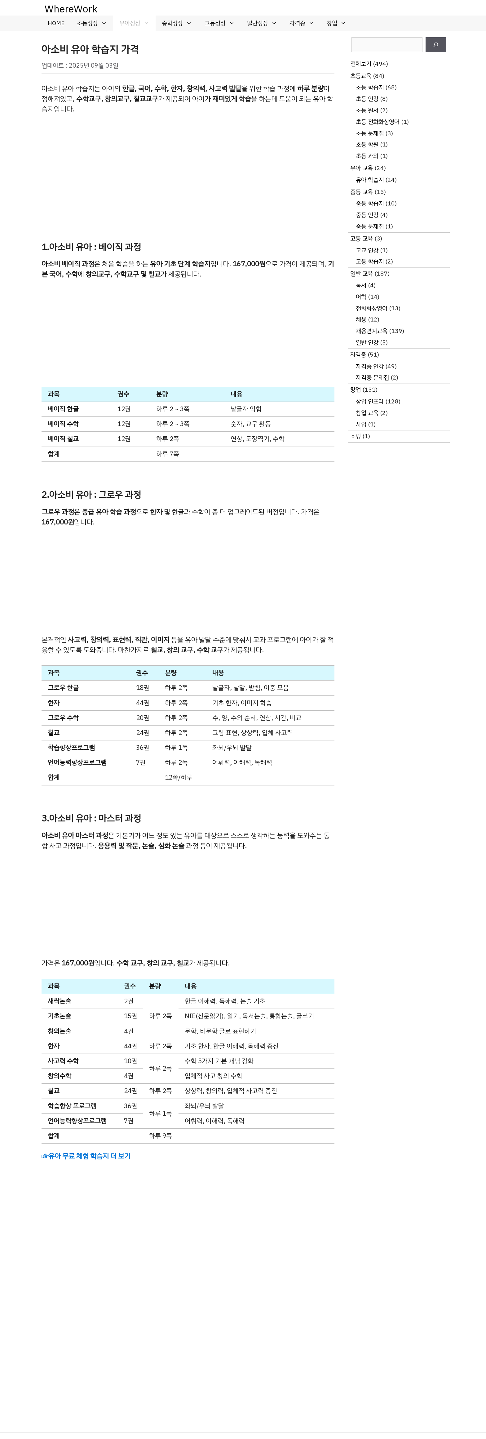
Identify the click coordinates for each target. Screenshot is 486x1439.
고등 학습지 (370, 261)
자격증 (304, 23)
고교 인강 (367, 250)
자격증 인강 (370, 366)
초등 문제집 (370, 133)
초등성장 (95, 23)
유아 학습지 (370, 179)
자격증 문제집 (372, 377)
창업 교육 (367, 412)
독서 (361, 285)
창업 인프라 (370, 401)
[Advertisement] (188, 167)
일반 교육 (361, 273)
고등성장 (223, 23)
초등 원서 (367, 110)
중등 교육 (361, 191)
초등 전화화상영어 (378, 121)
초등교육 (360, 75)
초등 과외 (367, 155)
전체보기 (360, 63)
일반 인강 (367, 342)
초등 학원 (367, 144)
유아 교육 (361, 168)
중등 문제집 (370, 226)
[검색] (436, 44)
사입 (361, 424)
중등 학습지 (370, 203)
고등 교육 (361, 238)
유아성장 (137, 23)
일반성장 (265, 23)
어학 (361, 296)
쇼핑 (355, 436)
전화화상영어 (371, 308)
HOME (56, 23)
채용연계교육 (371, 330)
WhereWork (71, 9)
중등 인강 (367, 214)
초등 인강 (367, 98)
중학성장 (180, 23)
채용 (361, 319)
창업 (339, 23)
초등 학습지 (370, 87)
